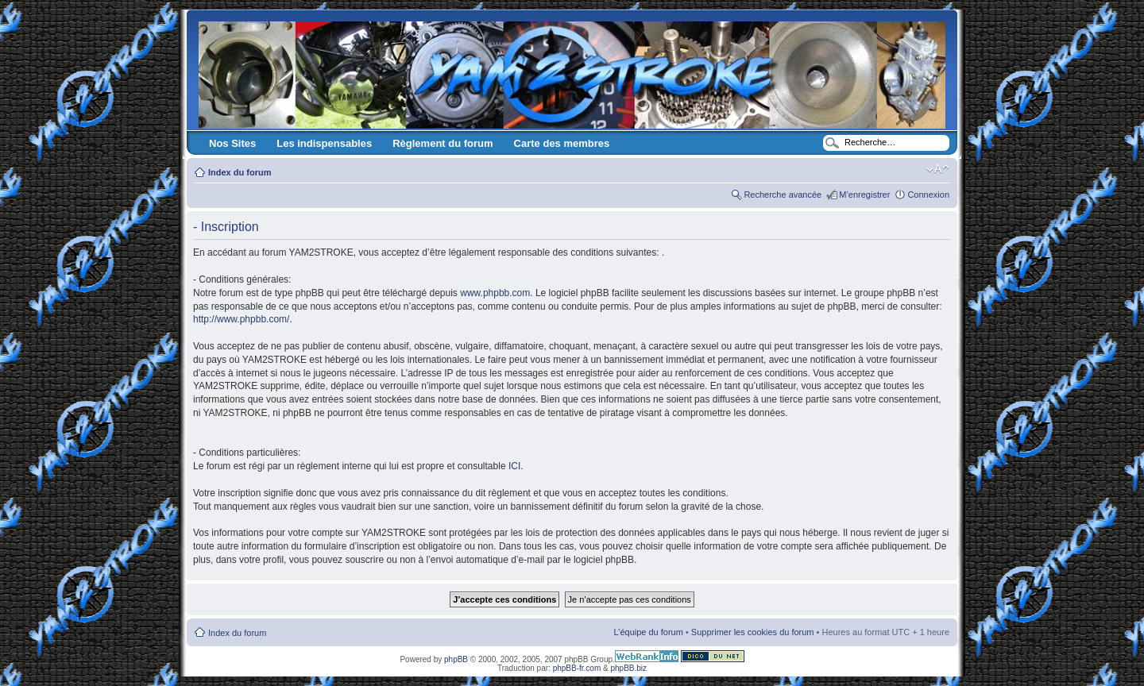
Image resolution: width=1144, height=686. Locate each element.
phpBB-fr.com (577, 668)
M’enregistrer (864, 194)
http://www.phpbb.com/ (241, 319)
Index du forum (239, 172)
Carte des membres (562, 143)
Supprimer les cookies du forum (752, 632)
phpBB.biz (628, 668)
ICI (514, 466)
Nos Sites (232, 143)
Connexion (928, 194)
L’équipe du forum (647, 632)
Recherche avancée (782, 194)
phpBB (456, 659)
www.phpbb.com (495, 293)
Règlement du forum (442, 143)
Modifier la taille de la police (937, 169)
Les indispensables (324, 143)
